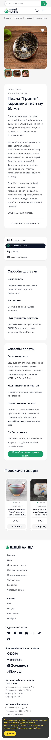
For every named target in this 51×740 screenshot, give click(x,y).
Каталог (11, 598)
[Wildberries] (14, 659)
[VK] (8, 633)
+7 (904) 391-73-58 (14, 697)
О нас (10, 560)
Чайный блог (13, 580)
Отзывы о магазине (17, 575)
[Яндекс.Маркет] (17, 665)
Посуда (10, 608)
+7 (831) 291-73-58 (14, 693)
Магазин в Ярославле (16, 704)
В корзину (17, 526)
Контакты (12, 585)
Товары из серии (16, 240)
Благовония (13, 613)
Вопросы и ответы (17, 257)
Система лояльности (17, 570)
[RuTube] (27, 633)
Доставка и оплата (17, 245)
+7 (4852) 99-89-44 (14, 714)
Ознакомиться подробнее (28, 728)
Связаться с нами (15, 590)
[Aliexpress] (14, 671)
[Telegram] (15, 633)
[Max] (8, 639)
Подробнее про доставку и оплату (25, 454)
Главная (11, 555)
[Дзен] (33, 633)
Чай (9, 603)
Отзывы (12, 251)
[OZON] (12, 653)
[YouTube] (21, 633)
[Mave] (39, 633)
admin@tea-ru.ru (16, 421)
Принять (10, 733)
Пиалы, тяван (14, 89)
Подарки (11, 618)
